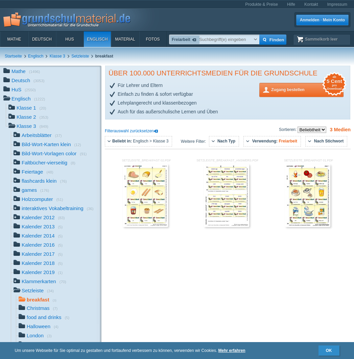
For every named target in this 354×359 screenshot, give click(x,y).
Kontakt (311, 4)
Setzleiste (80, 56)
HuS (69, 39)
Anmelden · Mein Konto (322, 20)
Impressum (337, 4)
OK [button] (329, 350)
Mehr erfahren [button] (231, 350)
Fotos (153, 39)
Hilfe (291, 4)
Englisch (97, 39)
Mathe (14, 39)
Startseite (13, 56)
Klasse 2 (28, 117)
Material (125, 39)
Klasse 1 (27, 108)
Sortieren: (288, 129)
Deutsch (42, 39)
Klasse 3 (57, 56)
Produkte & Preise (261, 4)
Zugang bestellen (307, 89)
